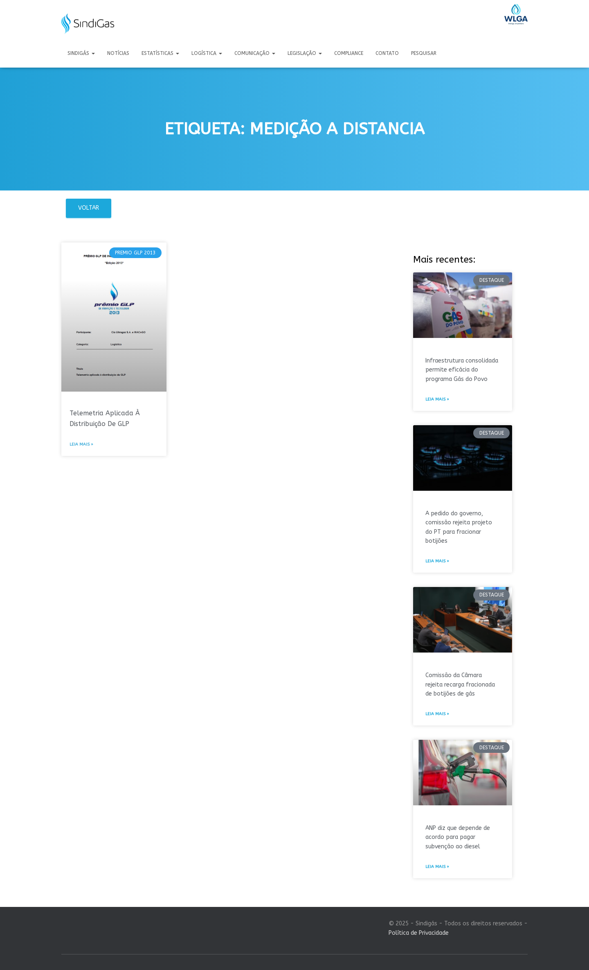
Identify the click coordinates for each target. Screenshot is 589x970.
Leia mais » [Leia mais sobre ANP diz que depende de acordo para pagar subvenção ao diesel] (437, 866)
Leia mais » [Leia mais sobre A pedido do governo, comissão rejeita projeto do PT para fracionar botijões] (437, 561)
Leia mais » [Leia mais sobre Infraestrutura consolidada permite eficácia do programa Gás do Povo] (437, 399)
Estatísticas (160, 53)
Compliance (348, 53)
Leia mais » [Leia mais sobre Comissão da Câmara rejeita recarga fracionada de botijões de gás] (437, 714)
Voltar (88, 207)
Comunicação (254, 53)
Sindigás (81, 53)
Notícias (118, 53)
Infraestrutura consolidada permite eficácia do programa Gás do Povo (461, 370)
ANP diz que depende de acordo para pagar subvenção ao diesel (457, 837)
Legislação (305, 53)
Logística (206, 53)
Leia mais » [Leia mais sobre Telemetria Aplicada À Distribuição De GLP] (81, 444)
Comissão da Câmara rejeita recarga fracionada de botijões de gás (460, 684)
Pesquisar (423, 53)
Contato (387, 53)
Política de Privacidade (419, 932)
